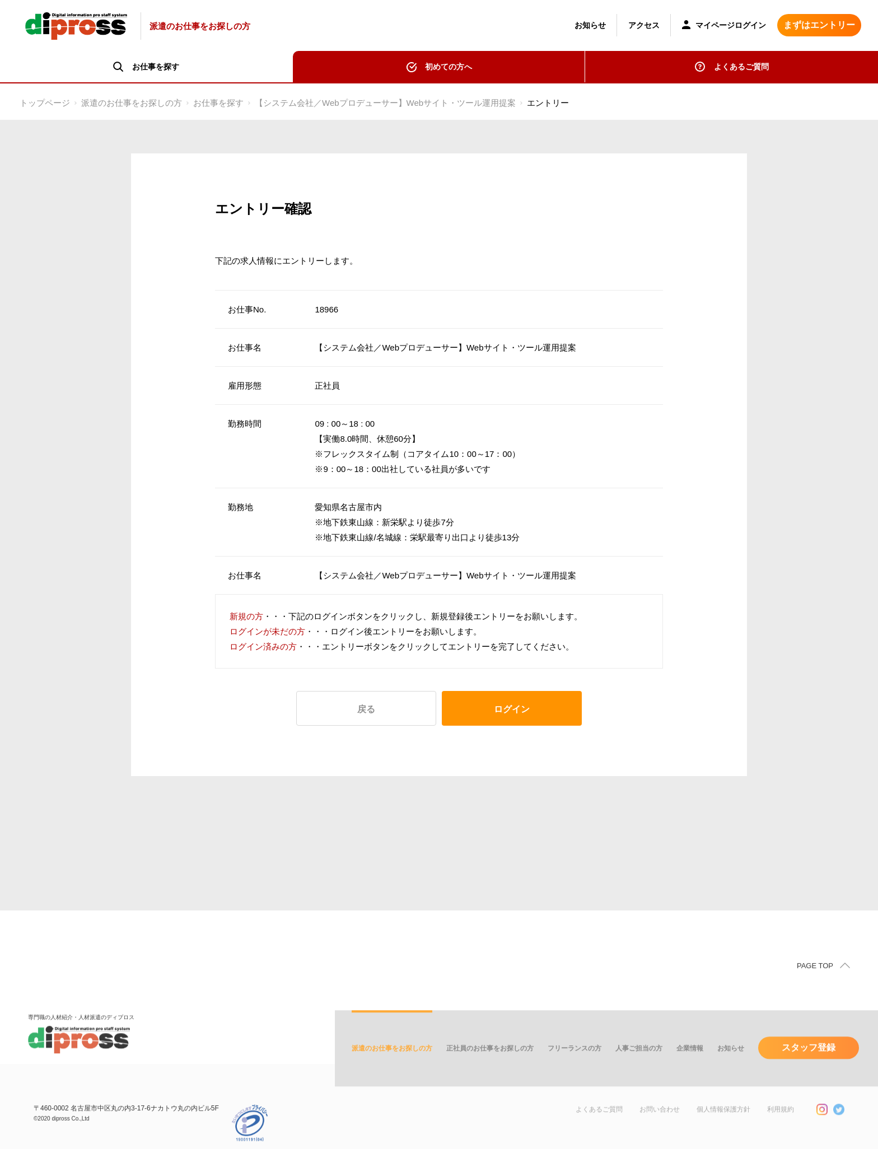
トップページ (45, 103)
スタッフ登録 (808, 1067)
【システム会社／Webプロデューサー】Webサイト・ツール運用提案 (385, 103)
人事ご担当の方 (638, 1068)
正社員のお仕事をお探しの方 (490, 1068)
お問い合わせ (659, 1129)
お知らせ (590, 25)
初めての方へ (448, 66)
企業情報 (689, 1068)
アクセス (644, 25)
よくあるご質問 (741, 66)
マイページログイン (724, 26)
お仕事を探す (218, 103)
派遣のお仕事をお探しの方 (131, 103)
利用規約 (780, 1129)
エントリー (548, 103)
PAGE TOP (815, 986)
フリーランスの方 (574, 1068)
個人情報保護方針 (723, 1129)
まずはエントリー (819, 25)
